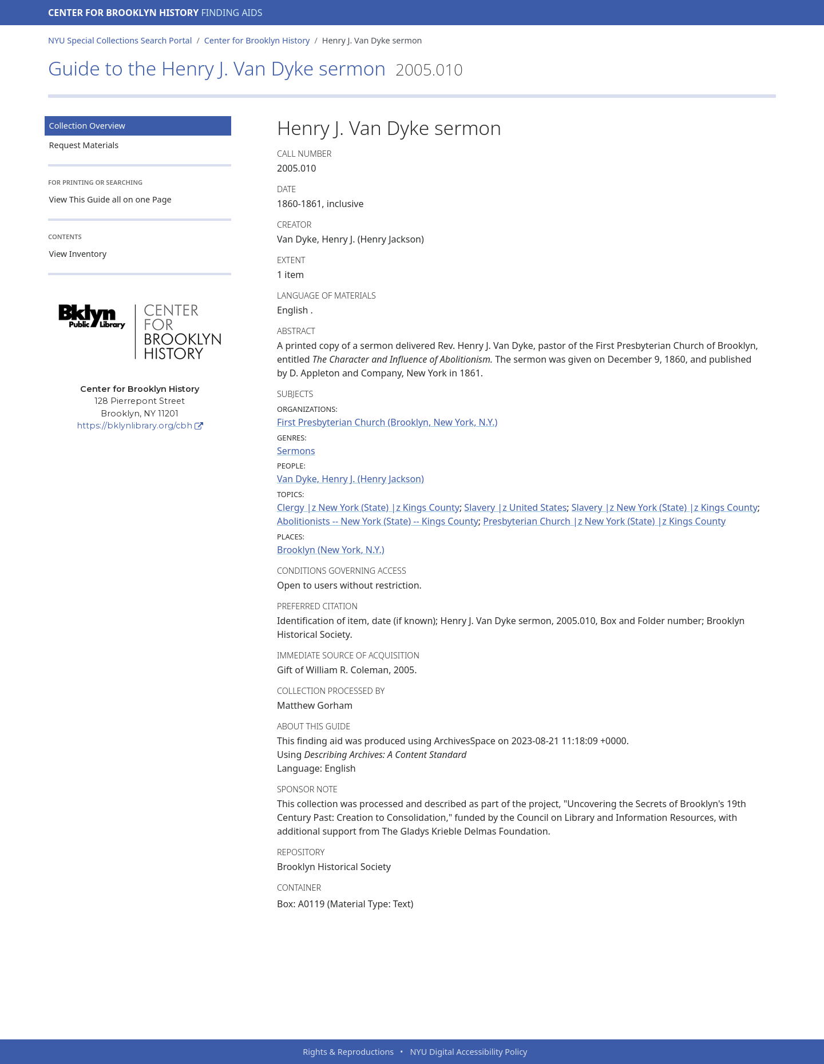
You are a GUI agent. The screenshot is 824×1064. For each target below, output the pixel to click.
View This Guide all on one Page (110, 199)
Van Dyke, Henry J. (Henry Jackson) (350, 479)
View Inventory (78, 253)
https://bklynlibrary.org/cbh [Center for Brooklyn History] (140, 425)
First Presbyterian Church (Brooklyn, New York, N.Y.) (387, 422)
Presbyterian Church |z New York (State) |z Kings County (604, 521)
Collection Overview (87, 125)
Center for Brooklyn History (123, 12)
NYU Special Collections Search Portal (120, 40)
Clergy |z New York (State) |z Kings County (368, 507)
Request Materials (84, 145)
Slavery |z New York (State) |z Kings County (665, 507)
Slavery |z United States (515, 507)
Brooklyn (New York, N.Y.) (331, 549)
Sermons (296, 450)
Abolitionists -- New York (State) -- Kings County (377, 521)
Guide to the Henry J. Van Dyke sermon (255, 68)
